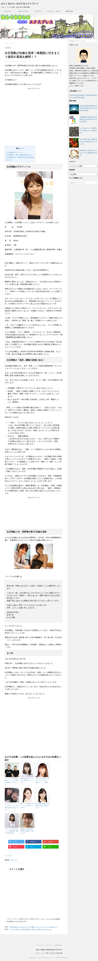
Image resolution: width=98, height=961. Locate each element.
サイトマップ (38, 11)
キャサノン (14, 860)
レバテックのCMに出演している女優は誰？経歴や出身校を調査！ (11, 831)
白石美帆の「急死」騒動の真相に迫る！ (19, 155)
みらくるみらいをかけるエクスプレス (19, 3)
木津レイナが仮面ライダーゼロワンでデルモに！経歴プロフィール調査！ (42, 780)
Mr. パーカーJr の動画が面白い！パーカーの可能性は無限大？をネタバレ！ (11, 781)
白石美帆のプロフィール (14, 152)
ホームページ (7, 11)
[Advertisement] (34, 104)
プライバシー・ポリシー (54, 11)
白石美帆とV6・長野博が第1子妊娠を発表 (20, 157)
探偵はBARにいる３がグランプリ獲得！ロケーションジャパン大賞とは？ (34, 927)
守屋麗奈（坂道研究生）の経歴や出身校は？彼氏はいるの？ (27, 831)
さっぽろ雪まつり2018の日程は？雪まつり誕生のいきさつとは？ (31, 929)
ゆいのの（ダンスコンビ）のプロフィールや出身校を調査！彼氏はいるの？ (11, 806)
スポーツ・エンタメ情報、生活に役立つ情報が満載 (49, 949)
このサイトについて (23, 11)
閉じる (22, 148)
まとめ (8, 160)
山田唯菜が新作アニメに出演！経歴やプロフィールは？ (27, 780)
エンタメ (9, 855)
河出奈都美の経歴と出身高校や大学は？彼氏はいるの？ (42, 805)
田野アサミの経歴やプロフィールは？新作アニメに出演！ (27, 805)
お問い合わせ (69, 11)
